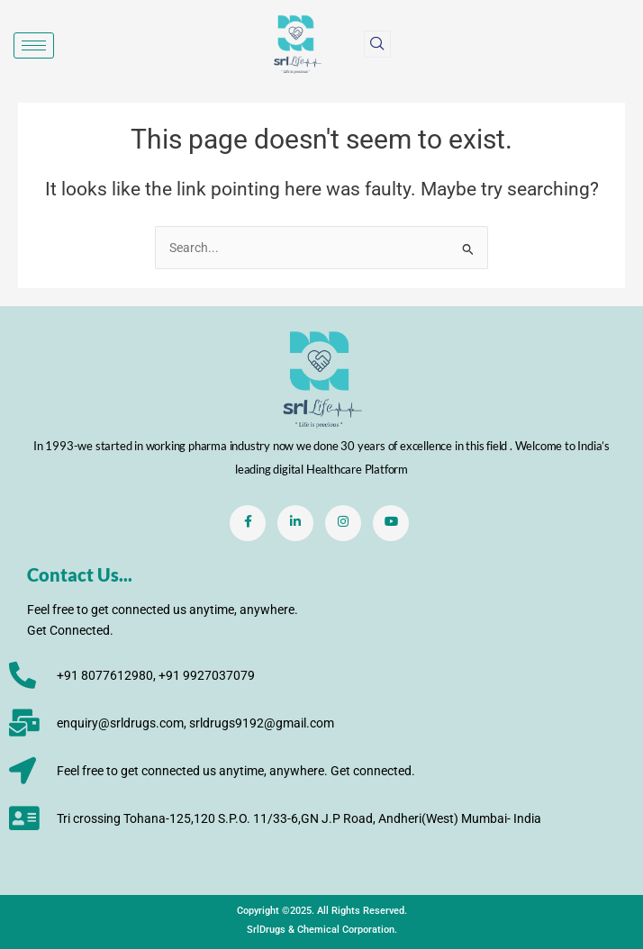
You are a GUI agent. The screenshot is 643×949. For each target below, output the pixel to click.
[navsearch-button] (377, 44)
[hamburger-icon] (34, 45)
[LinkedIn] (295, 523)
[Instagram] (343, 523)
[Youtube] (391, 523)
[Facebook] (248, 523)
